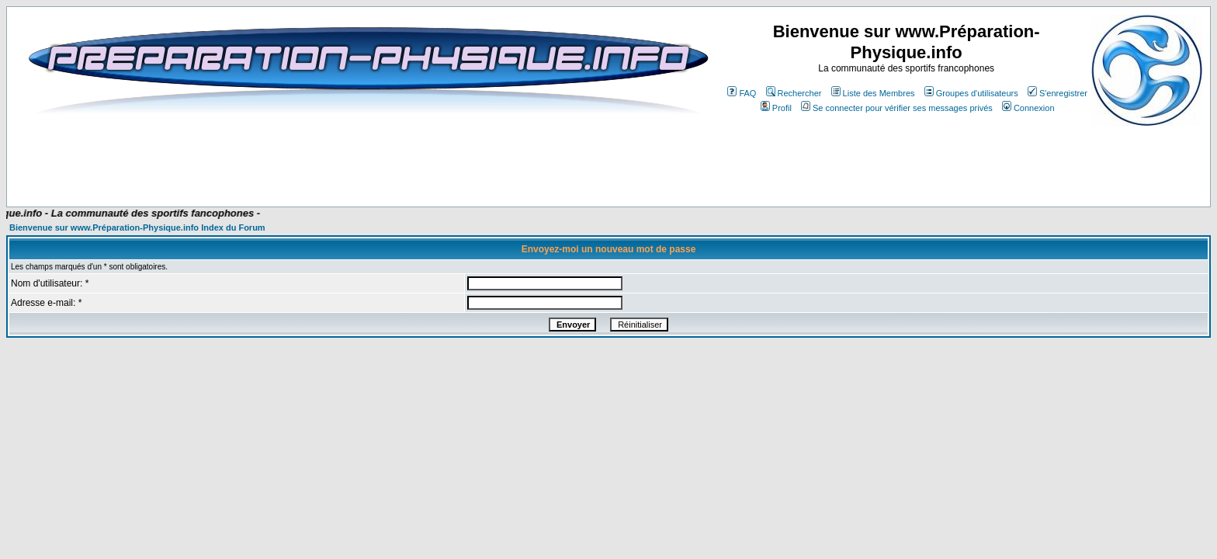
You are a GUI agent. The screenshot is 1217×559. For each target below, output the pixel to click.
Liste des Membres (873, 93)
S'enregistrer (1057, 93)
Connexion (1028, 108)
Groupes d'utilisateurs (971, 93)
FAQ (741, 93)
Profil (776, 108)
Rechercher (794, 93)
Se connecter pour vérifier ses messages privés (897, 108)
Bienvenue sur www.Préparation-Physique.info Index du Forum (137, 227)
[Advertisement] (324, 161)
